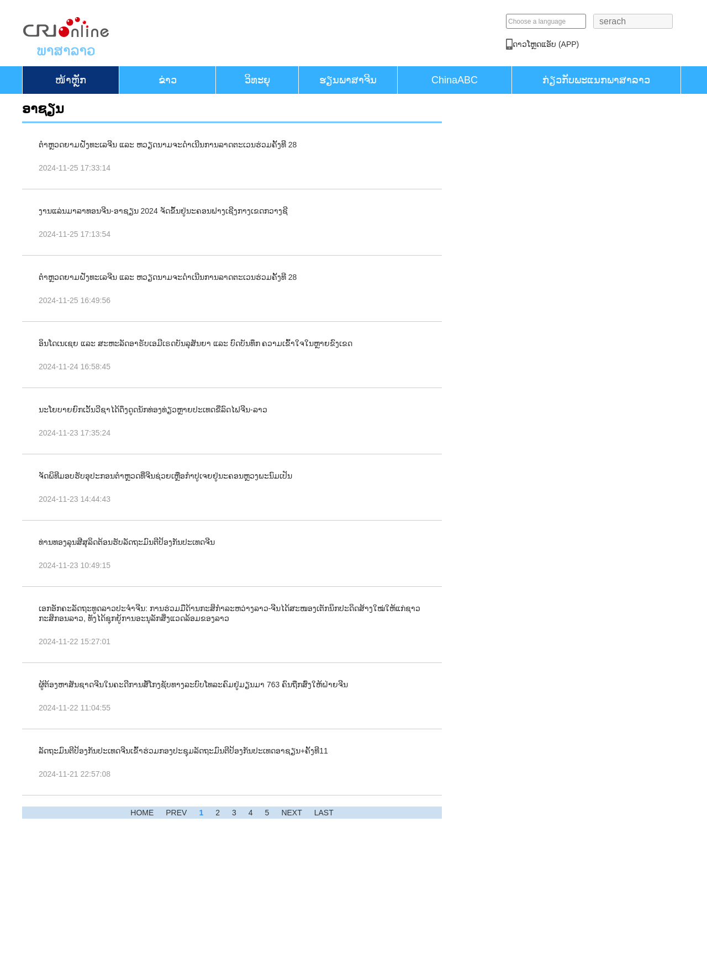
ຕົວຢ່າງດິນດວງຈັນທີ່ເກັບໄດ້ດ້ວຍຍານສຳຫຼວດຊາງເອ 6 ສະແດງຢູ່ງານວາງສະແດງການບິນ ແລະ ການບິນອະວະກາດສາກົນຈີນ (539, 471)
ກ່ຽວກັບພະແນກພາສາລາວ (596, 80)
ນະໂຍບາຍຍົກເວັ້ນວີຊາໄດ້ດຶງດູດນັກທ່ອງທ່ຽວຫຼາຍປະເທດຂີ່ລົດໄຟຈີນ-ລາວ (153, 409)
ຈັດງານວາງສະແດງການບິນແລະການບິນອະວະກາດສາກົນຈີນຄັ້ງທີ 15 (535, 575)
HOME (142, 812)
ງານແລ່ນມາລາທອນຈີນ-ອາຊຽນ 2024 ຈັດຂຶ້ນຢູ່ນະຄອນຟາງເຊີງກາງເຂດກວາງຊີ (163, 210)
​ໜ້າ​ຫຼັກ (70, 80)
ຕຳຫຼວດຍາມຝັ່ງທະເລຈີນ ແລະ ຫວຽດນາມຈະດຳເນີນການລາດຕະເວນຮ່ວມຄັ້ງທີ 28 (168, 144)
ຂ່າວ (168, 80)
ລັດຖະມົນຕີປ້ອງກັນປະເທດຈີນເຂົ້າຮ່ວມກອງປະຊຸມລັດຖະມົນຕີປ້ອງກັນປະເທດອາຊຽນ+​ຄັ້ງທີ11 (183, 750)
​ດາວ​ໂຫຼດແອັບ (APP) (607, 44)
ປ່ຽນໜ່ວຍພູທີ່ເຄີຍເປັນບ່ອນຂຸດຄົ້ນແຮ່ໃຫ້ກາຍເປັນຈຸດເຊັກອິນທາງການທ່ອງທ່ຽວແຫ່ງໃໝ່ (539, 368)
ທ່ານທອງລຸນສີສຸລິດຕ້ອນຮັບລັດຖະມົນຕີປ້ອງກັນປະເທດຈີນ (127, 542)
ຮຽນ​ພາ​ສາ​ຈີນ (348, 80)
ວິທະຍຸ (257, 80)
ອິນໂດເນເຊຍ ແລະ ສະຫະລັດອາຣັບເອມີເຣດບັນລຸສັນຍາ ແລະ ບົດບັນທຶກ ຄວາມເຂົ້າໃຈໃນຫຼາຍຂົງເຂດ (195, 343)
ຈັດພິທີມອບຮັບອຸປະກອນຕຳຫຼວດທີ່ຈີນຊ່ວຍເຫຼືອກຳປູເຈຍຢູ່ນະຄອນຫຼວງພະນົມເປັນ (165, 475)
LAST (324, 812)
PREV (176, 812)
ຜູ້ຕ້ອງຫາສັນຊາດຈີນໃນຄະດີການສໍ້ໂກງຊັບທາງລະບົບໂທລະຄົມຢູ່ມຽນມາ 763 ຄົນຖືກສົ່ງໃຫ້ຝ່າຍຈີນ (193, 684)
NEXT (291, 812)
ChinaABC (454, 80)
